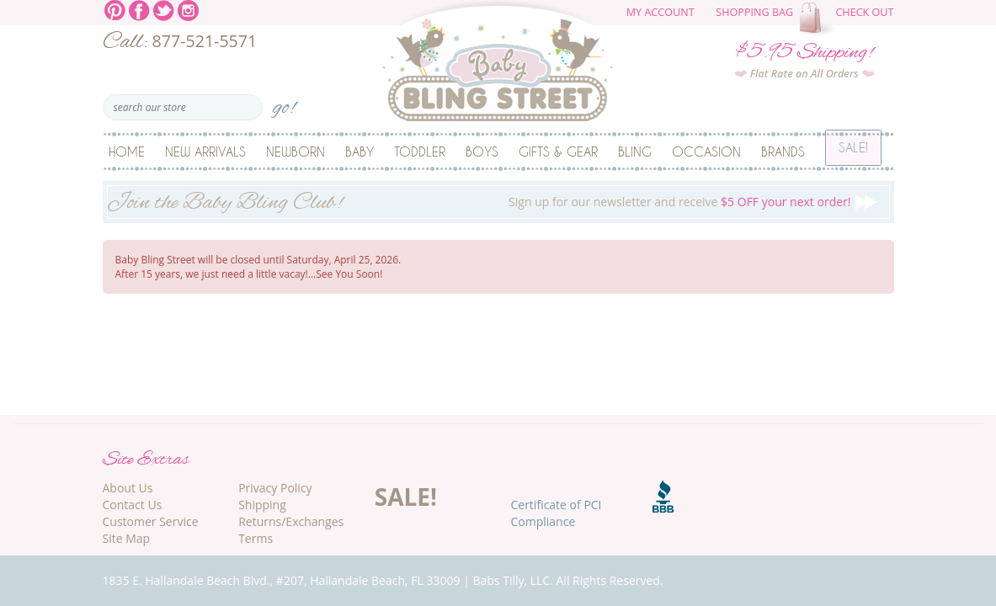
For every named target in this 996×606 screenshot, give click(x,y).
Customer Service (151, 521)
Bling (635, 151)
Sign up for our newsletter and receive (498, 203)
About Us (128, 488)
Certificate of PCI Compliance (555, 513)
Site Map (127, 538)
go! (284, 102)
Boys (482, 151)
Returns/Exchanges (291, 521)
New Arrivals (205, 151)
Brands (783, 151)
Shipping (262, 505)
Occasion (706, 151)
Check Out (864, 12)
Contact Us (132, 505)
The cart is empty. (820, 18)
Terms (255, 538)
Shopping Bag (754, 12)
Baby (359, 151)
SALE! (406, 497)
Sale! (853, 151)
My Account (660, 12)
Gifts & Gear (558, 151)
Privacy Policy (275, 488)
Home (127, 151)
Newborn (295, 151)
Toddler (419, 151)
